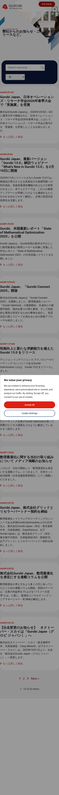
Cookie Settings (29, 413)
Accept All (30, 405)
